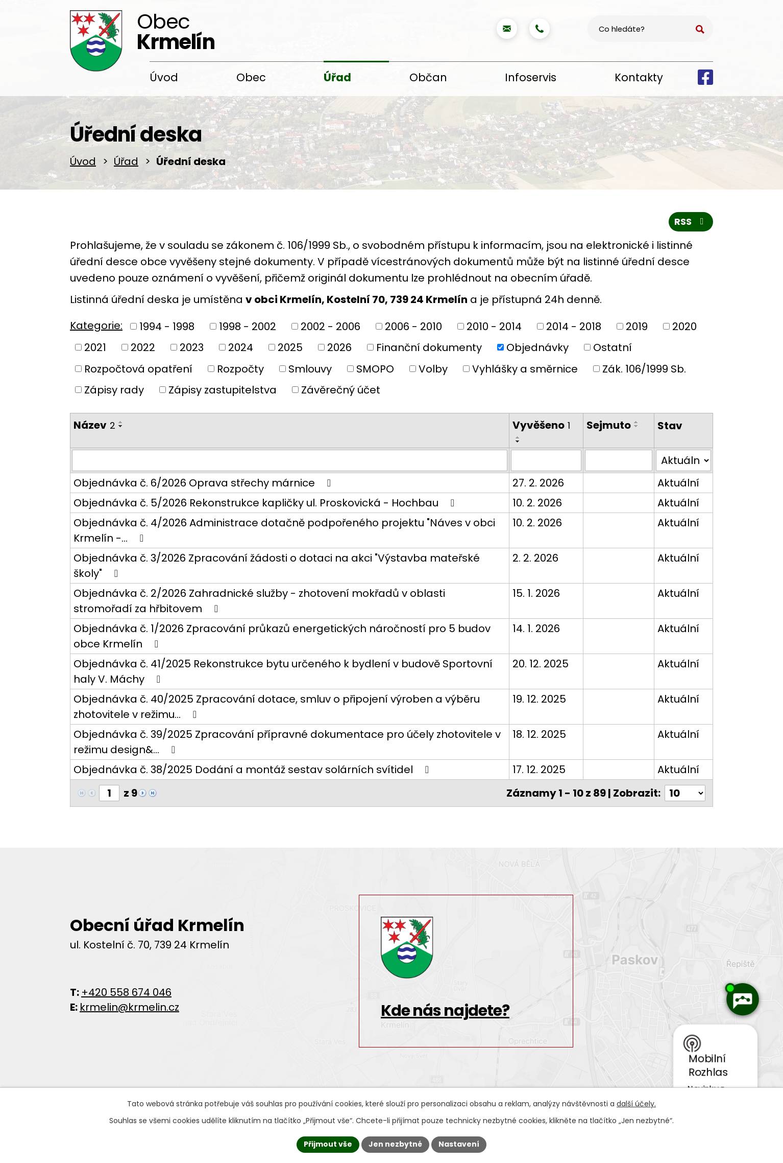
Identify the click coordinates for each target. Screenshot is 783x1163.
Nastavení (458, 1144)
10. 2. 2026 (537, 503)
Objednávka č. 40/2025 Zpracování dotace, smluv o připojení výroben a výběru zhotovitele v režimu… (277, 707)
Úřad (337, 77)
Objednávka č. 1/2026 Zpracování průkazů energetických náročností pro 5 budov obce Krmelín (282, 636)
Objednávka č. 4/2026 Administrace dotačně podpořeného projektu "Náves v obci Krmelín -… (284, 530)
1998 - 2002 (247, 326)
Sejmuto (608, 425)
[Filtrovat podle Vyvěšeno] (546, 460)
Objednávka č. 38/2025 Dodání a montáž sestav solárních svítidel (253, 769)
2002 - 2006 (330, 326)
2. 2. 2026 (535, 558)
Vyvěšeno (541, 425)
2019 (637, 326)
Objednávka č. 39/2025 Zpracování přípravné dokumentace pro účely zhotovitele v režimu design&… (287, 742)
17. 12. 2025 (539, 769)
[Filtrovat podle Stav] (683, 460)
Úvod (164, 77)
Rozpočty (240, 368)
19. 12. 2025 (539, 699)
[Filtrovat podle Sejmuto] (618, 460)
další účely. (636, 1104)
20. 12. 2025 (540, 664)
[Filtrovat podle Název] (289, 460)
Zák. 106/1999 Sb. (644, 368)
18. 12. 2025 (539, 734)
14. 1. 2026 (536, 628)
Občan (428, 77)
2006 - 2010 (413, 326)
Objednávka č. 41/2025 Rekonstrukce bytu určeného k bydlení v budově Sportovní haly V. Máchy (283, 671)
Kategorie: (96, 325)
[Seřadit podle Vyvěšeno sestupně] (518, 441)
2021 (95, 347)
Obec (251, 77)
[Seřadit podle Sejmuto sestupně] (636, 426)
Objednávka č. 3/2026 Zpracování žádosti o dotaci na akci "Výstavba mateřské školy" (277, 565)
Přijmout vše (328, 1144)
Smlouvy (310, 368)
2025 (290, 347)
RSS (691, 221)
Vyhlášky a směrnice (525, 368)
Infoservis (530, 77)
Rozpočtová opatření (138, 368)
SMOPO (375, 368)
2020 (684, 326)
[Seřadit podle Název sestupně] (121, 426)
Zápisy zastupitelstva (222, 390)
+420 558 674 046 (126, 992)
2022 (143, 347)
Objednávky (537, 347)
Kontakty (639, 77)
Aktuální (678, 483)
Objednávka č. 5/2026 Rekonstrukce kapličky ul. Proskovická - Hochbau (266, 503)
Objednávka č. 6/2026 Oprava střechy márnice (204, 483)
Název (94, 425)
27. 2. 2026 (538, 483)
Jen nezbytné (395, 1144)
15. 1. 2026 (536, 593)
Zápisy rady (114, 390)
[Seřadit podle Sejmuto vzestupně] (636, 422)
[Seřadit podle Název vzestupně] (121, 422)
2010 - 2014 (494, 326)
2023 (192, 347)
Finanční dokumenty (429, 347)
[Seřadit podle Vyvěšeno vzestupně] (518, 437)
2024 (240, 347)
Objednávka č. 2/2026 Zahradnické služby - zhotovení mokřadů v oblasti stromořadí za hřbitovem (259, 601)
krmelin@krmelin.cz (129, 1007)
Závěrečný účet (340, 390)
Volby (433, 368)
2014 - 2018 (573, 326)
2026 (339, 347)
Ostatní (612, 347)
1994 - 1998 (166, 326)
